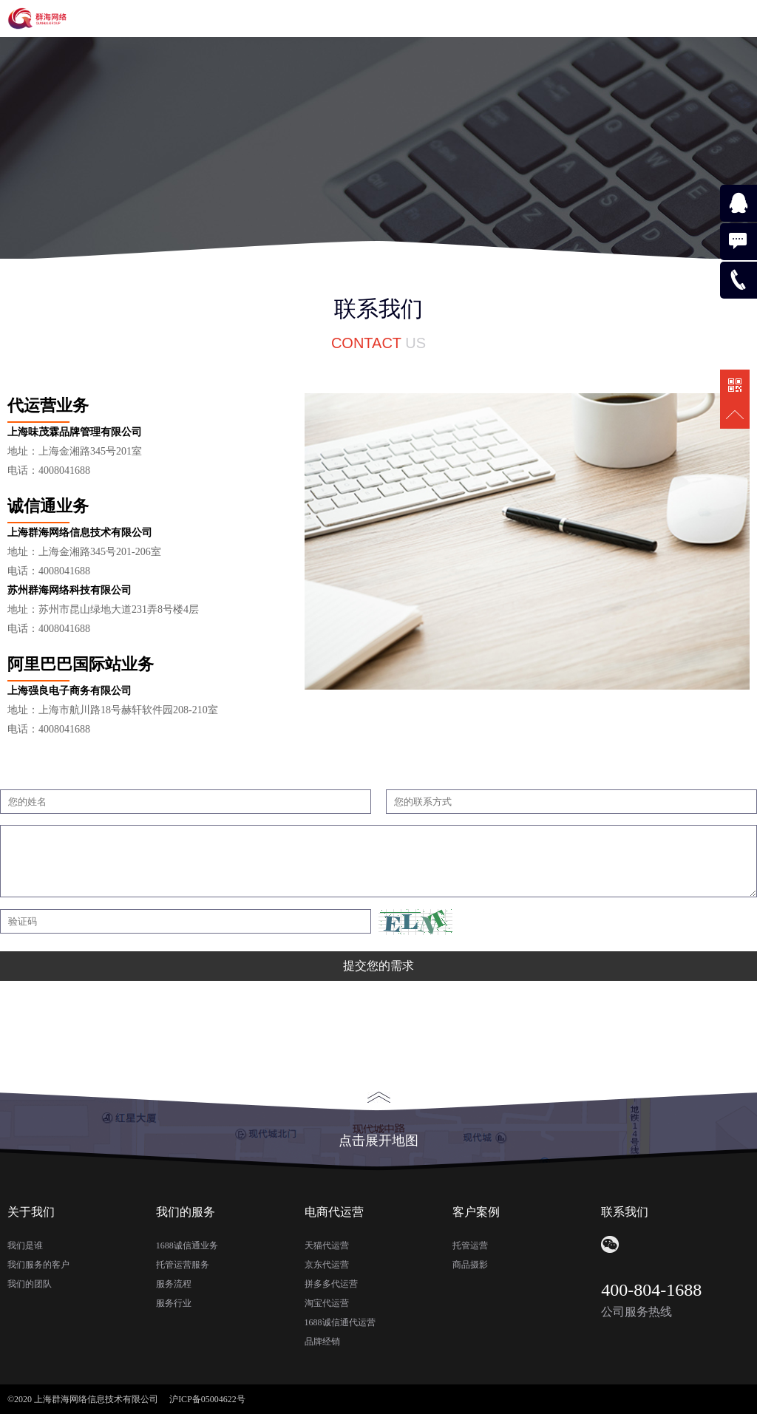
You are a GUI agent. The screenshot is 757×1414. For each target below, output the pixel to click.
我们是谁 (25, 1245)
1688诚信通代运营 (340, 1322)
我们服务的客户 (38, 1265)
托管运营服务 (182, 1265)
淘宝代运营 (327, 1303)
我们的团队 (29, 1284)
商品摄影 (470, 1265)
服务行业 (173, 1303)
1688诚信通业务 (187, 1245)
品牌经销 (322, 1341)
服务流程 (173, 1284)
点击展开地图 (378, 1120)
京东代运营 (327, 1265)
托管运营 (470, 1245)
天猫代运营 (327, 1245)
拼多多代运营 (331, 1284)
